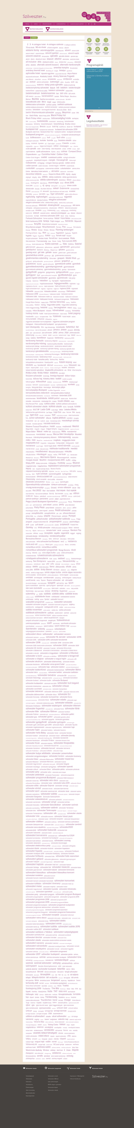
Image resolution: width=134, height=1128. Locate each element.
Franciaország (42, 241)
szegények (52, 620)
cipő (78, 149)
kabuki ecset (62, 335)
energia (44, 210)
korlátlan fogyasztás (54, 390)
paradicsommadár (63, 502)
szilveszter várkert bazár (31, 819)
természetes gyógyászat (58, 983)
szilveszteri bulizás (47, 841)
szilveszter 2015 (74, 637)
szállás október (46, 610)
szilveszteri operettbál (44, 892)
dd (49, 171)
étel (68, 213)
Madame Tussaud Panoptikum (37, 426)
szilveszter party (32, 772)
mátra (28, 440)
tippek (28, 991)
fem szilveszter (29, 224)
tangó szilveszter (71, 972)
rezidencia (72, 541)
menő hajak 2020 (50, 446)
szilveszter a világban (35, 659)
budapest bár (32, 129)
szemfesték (56, 623)
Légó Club (57, 412)
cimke (69, 149)
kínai (69, 370)
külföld (41, 404)
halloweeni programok (61, 299)
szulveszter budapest (47, 969)
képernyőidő (35, 367)
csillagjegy (40, 163)
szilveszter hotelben (32, 735)
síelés (35, 567)
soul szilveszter (42, 583)
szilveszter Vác (33, 816)
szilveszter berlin (72, 675)
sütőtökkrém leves (42, 597)
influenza (40, 319)
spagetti (51, 583)
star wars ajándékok (75, 585)
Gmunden (52, 258)
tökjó (36, 994)
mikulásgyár (42, 454)
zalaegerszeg (48, 1053)
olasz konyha (72, 477)
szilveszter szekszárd (55, 799)
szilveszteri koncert (49, 875)
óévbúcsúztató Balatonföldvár (60, 477)
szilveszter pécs (45, 772)
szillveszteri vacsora (62, 634)
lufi (38, 421)
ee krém (42, 194)
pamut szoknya (32, 499)
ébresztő (46, 191)
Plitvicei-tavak (56, 516)
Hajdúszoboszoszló (46, 284)
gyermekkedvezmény (52, 269)
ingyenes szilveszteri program (64, 322)
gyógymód (41, 272)
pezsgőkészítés (37, 513)
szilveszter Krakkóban (32, 751)
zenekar (47, 1056)
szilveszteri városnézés (36, 946)
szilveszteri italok (76, 867)
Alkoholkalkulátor (76, 24)
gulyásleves (31, 264)
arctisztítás (76, 79)
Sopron (43, 580)
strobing (54, 591)
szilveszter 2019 (67, 643)
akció (28, 59)
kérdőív (41, 367)
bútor (74, 140)
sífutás (68, 567)
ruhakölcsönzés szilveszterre (50, 555)
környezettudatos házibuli (60, 393)
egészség (30, 197)
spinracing (60, 583)
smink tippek (64, 575)
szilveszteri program (46, 894)
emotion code (30, 210)
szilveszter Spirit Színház (61, 788)
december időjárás (34, 174)
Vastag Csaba (53, 1024)
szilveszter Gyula (58, 725)
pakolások (43, 496)
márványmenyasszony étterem (45, 437)
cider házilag (46, 149)
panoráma (44, 499)
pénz (74, 507)
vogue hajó (39, 1042)
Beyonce (66, 112)
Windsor (46, 1050)
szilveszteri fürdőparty (52, 853)
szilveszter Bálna (73, 670)
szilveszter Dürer (43, 700)
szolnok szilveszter (42, 963)
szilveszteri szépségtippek (66, 932)
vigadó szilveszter (61, 1036)
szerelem (49, 631)
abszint (66, 47)
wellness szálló (44, 1047)
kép (79, 365)
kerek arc (47, 367)
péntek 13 (69, 507)
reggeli (72, 533)
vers (70, 1030)
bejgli (49, 102)
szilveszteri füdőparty (59, 851)
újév (33, 1005)
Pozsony (73, 519)
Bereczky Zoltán (62, 109)
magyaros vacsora (63, 429)
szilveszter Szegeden (34, 797)
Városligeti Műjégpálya (31, 1024)
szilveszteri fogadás (34, 851)
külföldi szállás (49, 404)
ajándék (54, 56)
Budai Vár (70, 126)
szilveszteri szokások (64, 935)
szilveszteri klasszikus (36, 873)
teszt (55, 986)
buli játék (53, 138)
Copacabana (31, 154)
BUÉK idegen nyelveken (89, 53)
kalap (28, 338)
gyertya (64, 269)
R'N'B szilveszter (44, 528)
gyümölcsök (62, 278)
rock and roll (31, 544)
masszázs (75, 437)
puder (32, 525)
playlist (47, 516)
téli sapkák (67, 977)
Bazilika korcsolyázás (47, 99)
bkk (77, 112)
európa (36, 216)
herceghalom (60, 307)
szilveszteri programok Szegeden (37, 912)
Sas (77, 561)
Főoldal (27, 37)
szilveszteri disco (46, 843)
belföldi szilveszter (51, 107)
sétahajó (57, 564)
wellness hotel (31, 1047)
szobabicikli (49, 960)
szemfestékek (30, 626)
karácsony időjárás (51, 341)
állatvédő (78, 62)
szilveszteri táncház (34, 937)
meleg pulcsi (70, 443)
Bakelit (52, 88)
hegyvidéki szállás (53, 305)
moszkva (73, 457)
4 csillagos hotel (39, 44)
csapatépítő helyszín (40, 160)
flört (44, 233)
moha (55, 454)
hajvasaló (74, 288)
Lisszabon (48, 415)
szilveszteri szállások (50, 929)
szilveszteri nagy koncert (34, 889)
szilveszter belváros (47, 675)
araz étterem (29, 79)
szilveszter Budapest (60, 680)
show (78, 564)
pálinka (64, 496)
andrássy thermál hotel (35, 71)
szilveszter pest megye (59, 772)
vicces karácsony (69, 1033)
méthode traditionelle (59, 449)
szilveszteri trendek (49, 937)
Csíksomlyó (72, 160)
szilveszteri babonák (46, 830)
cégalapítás (29, 146)
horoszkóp (76, 311)
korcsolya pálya (58, 387)
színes (76, 954)
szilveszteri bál (62, 830)
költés (65, 382)
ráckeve (76, 528)
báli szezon (29, 96)
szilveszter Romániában (33, 783)
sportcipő (60, 585)
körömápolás (47, 395)
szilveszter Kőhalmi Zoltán (66, 746)
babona (40, 85)
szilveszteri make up (67, 883)
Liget (27, 415)
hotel (41, 313)
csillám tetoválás (43, 166)
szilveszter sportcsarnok (49, 791)
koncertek (53, 385)
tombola (54, 994)
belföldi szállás (51, 105)
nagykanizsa (42, 466)
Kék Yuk (66, 365)
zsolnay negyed (57, 1058)
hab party (72, 278)
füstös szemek (51, 244)
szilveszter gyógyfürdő (36, 722)
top (27, 997)
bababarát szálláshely (31, 85)
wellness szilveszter (66, 1047)
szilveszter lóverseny (73, 756)
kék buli (50, 365)
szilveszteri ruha (66, 918)
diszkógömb (35, 183)
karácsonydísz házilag (36, 344)
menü (37, 449)
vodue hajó (30, 1042)
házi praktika (29, 305)
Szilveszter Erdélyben (33, 706)
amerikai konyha (61, 68)
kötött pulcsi (54, 398)
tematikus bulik (45, 980)
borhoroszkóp (32, 121)
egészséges (42, 197)
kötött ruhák (64, 398)
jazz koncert (37, 332)
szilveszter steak (63, 791)
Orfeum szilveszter (59, 485)
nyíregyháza (66, 474)
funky (59, 241)
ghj (53, 255)
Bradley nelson (70, 124)
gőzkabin (57, 261)
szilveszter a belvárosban (51, 650)
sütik (41, 594)
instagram (29, 324)
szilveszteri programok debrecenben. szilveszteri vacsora (45, 907)
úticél (69, 1016)
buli (48, 138)
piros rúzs (29, 516)
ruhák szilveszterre (67, 553)
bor (27, 121)
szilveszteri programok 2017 (59, 899)
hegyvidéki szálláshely (69, 305)
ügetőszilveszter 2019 (74, 1002)
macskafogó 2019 (55, 421)
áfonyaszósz (45, 56)
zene (74, 1053)
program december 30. (40, 522)
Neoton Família (56, 469)
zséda (43, 1058)
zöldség (70, 1056)
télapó (28, 977)
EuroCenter (29, 216)
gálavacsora (40, 247)
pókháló (64, 516)
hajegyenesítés (61, 283)
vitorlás (56, 1039)
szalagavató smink (51, 607)
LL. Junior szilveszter (35, 418)
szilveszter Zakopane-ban (34, 824)
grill (72, 261)
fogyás (35, 236)
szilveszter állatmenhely (53, 662)
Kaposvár (50, 338)
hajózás (43, 288)
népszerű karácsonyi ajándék (37, 471)
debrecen (63, 171)
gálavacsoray (48, 247)
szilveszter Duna (66, 697)
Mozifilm (42, 460)
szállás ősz (55, 610)
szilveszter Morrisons (46, 762)
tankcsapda (29, 975)
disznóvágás (53, 183)
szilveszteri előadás (56, 846)
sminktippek (38, 578)
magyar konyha (51, 429)
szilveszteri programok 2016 (37, 899)
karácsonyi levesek (32, 357)
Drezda (37, 188)
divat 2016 (29, 185)
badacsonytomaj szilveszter (37, 88)
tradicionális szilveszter (32, 1000)
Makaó (39, 431)
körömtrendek (31, 398)
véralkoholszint (38, 1030)
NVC (33, 474)
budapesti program (35, 134)
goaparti (61, 258)
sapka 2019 (51, 561)
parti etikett (47, 505)
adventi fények (40, 53)
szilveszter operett (65, 767)
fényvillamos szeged (33, 227)
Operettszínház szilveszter (38, 485)
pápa (57, 499)
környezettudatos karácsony (34, 395)
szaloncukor (59, 613)
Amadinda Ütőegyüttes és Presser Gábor (42, 68)
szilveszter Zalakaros (60, 824)
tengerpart (55, 980)
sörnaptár (68, 580)
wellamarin (68, 1044)
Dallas (28, 171)
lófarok (48, 418)
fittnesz (52, 230)
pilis (60, 513)
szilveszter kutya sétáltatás (38, 753)
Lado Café (45, 409)
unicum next (62, 1008)
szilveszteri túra (62, 937)
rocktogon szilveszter (59, 544)
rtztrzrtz (34, 553)
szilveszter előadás (64, 703)
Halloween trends (46, 299)
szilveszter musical (60, 762)
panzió (51, 499)
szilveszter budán (45, 680)
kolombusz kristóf (57, 382)
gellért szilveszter (72, 252)
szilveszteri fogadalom (62, 848)
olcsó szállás (51, 479)
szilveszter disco (51, 694)
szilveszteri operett (30, 892)
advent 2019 (75, 50)
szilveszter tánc (31, 810)
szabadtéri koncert (57, 599)
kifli (65, 370)
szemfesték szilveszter (68, 623)
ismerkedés (60, 327)
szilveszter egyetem (30, 703)
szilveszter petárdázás (35, 775)
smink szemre (41, 575)
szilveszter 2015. (31, 640)
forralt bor (53, 238)
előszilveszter (53, 208)
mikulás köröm (30, 454)
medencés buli (48, 440)
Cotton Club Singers (33, 157)
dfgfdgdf (28, 177)
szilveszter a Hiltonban (69, 653)
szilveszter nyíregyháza (48, 767)
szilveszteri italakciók (61, 867)
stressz (47, 591)
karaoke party (44, 359)
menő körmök (64, 446)
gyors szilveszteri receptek (49, 275)
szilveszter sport (32, 791)
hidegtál (79, 308)
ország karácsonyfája (35, 488)
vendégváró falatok (74, 1027)
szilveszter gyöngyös (57, 722)
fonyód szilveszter (32, 238)
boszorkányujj (59, 124)
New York (57, 471)
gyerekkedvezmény (35, 267)
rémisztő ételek (31, 536)
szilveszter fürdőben (64, 712)
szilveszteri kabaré (50, 870)
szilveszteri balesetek (33, 833)
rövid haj (28, 553)
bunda (50, 140)
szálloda (51, 613)
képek (28, 367)
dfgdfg (68, 174)
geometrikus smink (34, 255)
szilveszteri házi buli (51, 864)
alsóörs (33, 65)
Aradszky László (46, 76)
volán (48, 1042)
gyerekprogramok (54, 267)
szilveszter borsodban (70, 678)
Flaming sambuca (31, 233)
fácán (62, 216)
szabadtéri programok (35, 602)
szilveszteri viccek (53, 949)
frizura (54, 241)
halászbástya (61, 291)
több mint (63, 991)
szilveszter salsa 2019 (61, 783)
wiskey (52, 1050)
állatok (56, 62)
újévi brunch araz (42, 1005)
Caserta (65, 143)
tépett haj (64, 980)
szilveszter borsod (57, 678)
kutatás (77, 407)
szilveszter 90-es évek (64, 648)
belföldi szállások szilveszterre (35, 107)
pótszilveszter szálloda (59, 519)
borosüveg (60, 121)
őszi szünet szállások (41, 493)
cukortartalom (65, 168)
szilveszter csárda (47, 689)
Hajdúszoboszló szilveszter (32, 284)
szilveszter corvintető (34, 689)
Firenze (28, 230)
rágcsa (34, 530)
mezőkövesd (42, 451)
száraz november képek (43, 615)
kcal (35, 365)
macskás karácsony (52, 423)
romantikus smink (33, 547)
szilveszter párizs (58, 769)
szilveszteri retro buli (67, 915)
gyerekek (76, 264)
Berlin (69, 109)
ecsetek (72, 191)
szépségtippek (60, 629)
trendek (60, 1000)
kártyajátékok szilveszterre (34, 362)
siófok (36, 569)
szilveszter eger (72, 700)
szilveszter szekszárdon (68, 799)
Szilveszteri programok (54, 1068)
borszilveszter (69, 121)
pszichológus (74, 522)
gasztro (62, 250)
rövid (73, 550)
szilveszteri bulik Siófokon (33, 841)
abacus (61, 47)
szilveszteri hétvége (32, 867)
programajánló (55, 522)
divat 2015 (69, 183)
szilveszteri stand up (32, 927)
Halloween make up (45, 296)
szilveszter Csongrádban (60, 689)
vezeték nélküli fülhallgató (45, 1033)
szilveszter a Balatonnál (34, 650)
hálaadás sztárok (50, 291)
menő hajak (39, 446)
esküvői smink (45, 213)
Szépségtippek (30, 1076)
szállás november (34, 610)
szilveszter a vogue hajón (55, 659)
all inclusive (31, 62)
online (52, 482)
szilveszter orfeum (32, 769)
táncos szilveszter (50, 972)
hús (50, 316)
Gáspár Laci (53, 250)
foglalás (29, 236)
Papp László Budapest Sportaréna (42, 502)
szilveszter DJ (64, 694)
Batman (28, 99)
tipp (80, 988)
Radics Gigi (28, 530)
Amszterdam (74, 68)
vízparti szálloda (71, 1039)
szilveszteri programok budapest (36, 905)
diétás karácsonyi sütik (32, 180)
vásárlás (45, 1024)
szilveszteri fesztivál (46, 848)
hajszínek (49, 288)
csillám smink (70, 163)
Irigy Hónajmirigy (50, 327)
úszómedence (58, 1013)
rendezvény (43, 536)
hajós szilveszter (49, 286)
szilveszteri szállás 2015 (69, 926)
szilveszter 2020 (60, 645)
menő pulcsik (75, 446)
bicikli (73, 112)
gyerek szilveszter (48, 264)
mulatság (61, 463)
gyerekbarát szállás (63, 264)
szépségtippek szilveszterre (35, 631)
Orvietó (54, 488)
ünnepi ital (49, 1011)
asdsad (33, 82)
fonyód (69, 236)
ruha (39, 553)
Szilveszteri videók (106, 53)
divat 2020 (36, 185)
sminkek (29, 578)
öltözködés (59, 479)
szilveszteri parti (57, 892)
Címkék (34, 37)
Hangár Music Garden (33, 302)
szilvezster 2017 (33, 954)
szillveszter (48, 634)
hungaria (37, 316)
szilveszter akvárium (34, 662)
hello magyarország (32, 308)
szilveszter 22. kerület (34, 648)
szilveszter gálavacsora (54, 714)
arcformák (44, 79)
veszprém (29, 1033)
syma (41, 599)
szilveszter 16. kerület (55, 637)
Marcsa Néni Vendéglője (63, 434)
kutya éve (29, 410)
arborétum (38, 79)
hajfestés (73, 284)
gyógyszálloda (62, 272)
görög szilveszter (38, 261)
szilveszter (42, 637)
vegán (72, 1024)
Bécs (44, 102)
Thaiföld (66, 986)
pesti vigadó (43, 510)
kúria (64, 407)
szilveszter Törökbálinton (34, 813)
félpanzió (77, 221)
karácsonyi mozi (46, 357)
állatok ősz (62, 62)
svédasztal (55, 597)
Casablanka (58, 143)
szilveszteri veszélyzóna (36, 949)
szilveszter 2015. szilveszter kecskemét (52, 640)
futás (61, 244)
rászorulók (29, 533)
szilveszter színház (64, 802)
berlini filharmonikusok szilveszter (40, 112)
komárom (28, 385)
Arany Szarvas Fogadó (63, 76)
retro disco (63, 539)
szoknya (72, 960)
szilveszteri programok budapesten (61, 905)
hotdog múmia (32, 313)
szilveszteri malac (34, 886)
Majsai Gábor (31, 431)
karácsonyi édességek (55, 351)
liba (73, 412)
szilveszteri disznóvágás (59, 843)
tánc (73, 969)
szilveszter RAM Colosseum (65, 778)
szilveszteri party (32, 894)
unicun (29, 1011)
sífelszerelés (60, 567)
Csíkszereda (31, 163)
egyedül (68, 197)
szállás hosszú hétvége (69, 607)
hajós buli (41, 286)
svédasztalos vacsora (68, 597)
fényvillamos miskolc (63, 224)
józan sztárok (38, 335)
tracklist (73, 997)
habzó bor (35, 281)
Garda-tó (40, 250)
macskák (28, 423)
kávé (74, 362)
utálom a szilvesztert (35, 1016)
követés (28, 401)
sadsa (55, 558)
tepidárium (71, 980)
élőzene (61, 208)
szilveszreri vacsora (32, 637)
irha (42, 327)
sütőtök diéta (58, 594)
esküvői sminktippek (58, 213)
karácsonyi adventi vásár (63, 346)
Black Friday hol (58, 115)
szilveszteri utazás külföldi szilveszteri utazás (56, 940)
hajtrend (56, 288)
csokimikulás (70, 166)
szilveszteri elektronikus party (38, 846)
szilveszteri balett (46, 833)
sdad (43, 564)
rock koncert (41, 544)
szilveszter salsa (46, 783)
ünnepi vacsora (30, 1013)
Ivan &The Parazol (30, 330)
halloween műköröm (71, 296)
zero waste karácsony (58, 1056)
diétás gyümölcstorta (69, 177)
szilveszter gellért (67, 714)
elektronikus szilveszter (66, 202)
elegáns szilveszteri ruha (35, 202)
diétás (45, 177)
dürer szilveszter (35, 191)
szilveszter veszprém (56, 819)
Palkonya (70, 496)
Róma (67, 544)
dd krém (55, 171)
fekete (62, 221)
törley (42, 997)
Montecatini (73, 454)
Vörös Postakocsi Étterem (71, 1042)
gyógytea (72, 272)
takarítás (61, 969)
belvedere (36, 109)
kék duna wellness (58, 365)
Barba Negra (64, 96)
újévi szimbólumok (32, 1008)
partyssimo (58, 507)
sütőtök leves (71, 594)
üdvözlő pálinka (62, 1002)
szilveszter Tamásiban (66, 808)
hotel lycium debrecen (51, 313)
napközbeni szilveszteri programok (64, 466)
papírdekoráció (65, 499)
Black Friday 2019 (44, 115)
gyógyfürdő (31, 272)
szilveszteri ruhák (76, 918)
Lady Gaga (54, 410)
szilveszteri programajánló (34, 897)
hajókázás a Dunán (31, 286)
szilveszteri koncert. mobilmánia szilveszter (40, 878)
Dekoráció (28, 1081)
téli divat (61, 977)
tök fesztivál (71, 991)
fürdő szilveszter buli (38, 244)
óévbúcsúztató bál (44, 477)
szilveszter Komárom (33, 748)
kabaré (45, 335)
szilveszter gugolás (48, 719)
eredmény (73, 210)
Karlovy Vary (54, 359)
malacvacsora (56, 431)
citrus (58, 151)
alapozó (50, 59)
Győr (38, 275)
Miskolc (50, 454)
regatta (57, 533)
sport (71, 583)
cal (45, 143)
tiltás (72, 988)
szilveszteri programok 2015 (69, 897)
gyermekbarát (69, 267)
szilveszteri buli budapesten (65, 838)
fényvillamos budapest (49, 224)
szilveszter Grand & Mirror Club (33, 719)
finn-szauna (77, 227)
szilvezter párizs (67, 954)
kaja (68, 335)
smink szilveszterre (53, 575)
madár (52, 426)
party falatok (29, 507)
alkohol (58, 59)
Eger (48, 194)
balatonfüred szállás (41, 90)
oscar (74, 488)
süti (37, 594)
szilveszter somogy (61, 786)
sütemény (30, 594)
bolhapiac (75, 118)
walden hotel (49, 1044)
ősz (78, 488)
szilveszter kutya (58, 751)
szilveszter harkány (46, 730)
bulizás (43, 140)
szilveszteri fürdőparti (72, 851)
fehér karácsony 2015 (76, 218)
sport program (51, 585)
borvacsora (29, 124)
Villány (28, 1039)
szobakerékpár (62, 960)
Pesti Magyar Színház (32, 510)
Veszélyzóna (29, 1084)
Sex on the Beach (65, 564)
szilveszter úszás (62, 813)
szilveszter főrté (72, 709)
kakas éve (78, 335)
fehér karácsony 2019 (34, 221)
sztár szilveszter (67, 966)
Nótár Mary (28, 474)
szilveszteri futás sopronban (67, 856)
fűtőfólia (71, 244)
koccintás (29, 379)
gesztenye (48, 255)
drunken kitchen (46, 188)
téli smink (74, 977)
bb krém (68, 99)
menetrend (30, 446)
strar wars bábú (39, 591)
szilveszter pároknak (72, 769)
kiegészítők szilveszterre (54, 370)
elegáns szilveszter (57, 200)
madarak (58, 426)
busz (55, 140)
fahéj (66, 216)
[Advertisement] (67, 7)
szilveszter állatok (68, 662)
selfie (52, 564)
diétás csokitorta (55, 177)
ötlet (71, 493)
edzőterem (35, 194)
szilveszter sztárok (49, 808)
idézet (73, 316)
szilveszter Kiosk (33, 743)
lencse (69, 412)
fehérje (46, 221)
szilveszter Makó (32, 759)
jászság (76, 330)
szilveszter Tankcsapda (46, 810)
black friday (34, 115)
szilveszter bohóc (47, 678)
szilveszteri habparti (32, 862)
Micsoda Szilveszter (56, 452)
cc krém (72, 143)
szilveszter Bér (62, 675)
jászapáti (70, 330)
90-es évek (41, 47)
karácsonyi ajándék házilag (49, 349)
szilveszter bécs (32, 672)
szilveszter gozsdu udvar (62, 717)
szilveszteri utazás (33, 940)
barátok (57, 96)
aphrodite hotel (33, 73)
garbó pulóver (75, 247)
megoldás (43, 443)
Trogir (27, 1002)
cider (39, 149)
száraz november (30, 615)
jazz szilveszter (47, 332)
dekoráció (45, 174)
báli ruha (63, 93)
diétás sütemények (49, 180)
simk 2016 (29, 570)
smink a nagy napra (37, 572)
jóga (66, 332)
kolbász (49, 382)
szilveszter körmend (63, 748)
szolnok (29, 963)
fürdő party (28, 244)
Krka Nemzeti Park (32, 404)
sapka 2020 (58, 561)
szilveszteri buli (52, 835)
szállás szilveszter (65, 610)
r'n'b (35, 528)
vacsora (29, 1019)
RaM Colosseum (41, 530)
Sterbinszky (29, 591)
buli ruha (61, 137)
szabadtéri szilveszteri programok (58, 604)
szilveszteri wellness (32, 951)
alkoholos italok (74, 59)
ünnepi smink (72, 1011)
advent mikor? (30, 53)
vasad (40, 1024)
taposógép (36, 975)
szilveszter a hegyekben (49, 653)
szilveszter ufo (50, 813)
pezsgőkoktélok (49, 513)
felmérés (69, 221)
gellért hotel (62, 252)
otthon (76, 493)
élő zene (76, 205)
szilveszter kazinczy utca (45, 738)
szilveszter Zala (49, 824)
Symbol (47, 599)
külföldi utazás (55, 406)
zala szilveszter (39, 1053)
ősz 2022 (37, 490)
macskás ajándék (37, 423)
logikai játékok (59, 418)
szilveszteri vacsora (35, 943)
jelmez (61, 332)
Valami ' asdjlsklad (51, 1019)
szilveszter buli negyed (68, 683)
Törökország (51, 997)
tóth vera (68, 997)
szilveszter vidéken (34, 822)
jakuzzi (50, 330)
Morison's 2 (29, 457)
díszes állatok (76, 180)
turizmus (33, 1002)
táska (53, 975)
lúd (35, 421)
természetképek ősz (72, 983)
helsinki (43, 307)
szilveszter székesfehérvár (37, 799)
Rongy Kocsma (64, 550)
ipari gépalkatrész (61, 324)
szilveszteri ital (45, 867)
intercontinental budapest (44, 324)
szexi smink (62, 631)
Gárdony (46, 250)
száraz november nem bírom (34, 618)
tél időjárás (74, 975)
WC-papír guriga (58, 1044)
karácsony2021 (70, 341)
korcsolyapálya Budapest (36, 390)
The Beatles (46, 988)
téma (37, 980)
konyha (28, 387)
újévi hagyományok (55, 1005)
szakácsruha (30, 607)
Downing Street (62, 185)
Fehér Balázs (65, 218)
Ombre (48, 482)
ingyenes (55, 319)
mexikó (74, 449)
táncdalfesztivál (31, 972)
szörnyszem (31, 966)
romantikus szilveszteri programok (41, 550)
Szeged (61, 618)
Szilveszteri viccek (89, 44)
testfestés (50, 986)
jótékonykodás (74, 332)
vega (68, 1024)
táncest (40, 972)
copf (39, 154)
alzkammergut (29, 68)
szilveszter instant (54, 735)
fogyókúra (41, 236)
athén (62, 82)
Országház (47, 488)
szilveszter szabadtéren (33, 794)
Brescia (42, 126)
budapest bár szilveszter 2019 (66, 129)
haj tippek (55, 281)
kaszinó (56, 362)
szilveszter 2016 (33, 642)
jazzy (55, 332)
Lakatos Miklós (70, 410)
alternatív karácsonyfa (70, 65)
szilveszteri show (43, 921)
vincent (34, 1039)
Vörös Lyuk (60, 1042)
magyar (43, 429)
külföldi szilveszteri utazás (37, 407)
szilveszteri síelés (57, 921)
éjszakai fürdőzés (42, 200)
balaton (64, 88)
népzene (51, 471)
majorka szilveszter (74, 429)
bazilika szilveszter (60, 99)
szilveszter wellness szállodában (68, 822)
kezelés (64, 367)
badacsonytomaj (69, 85)
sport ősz (42, 585)
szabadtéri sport (49, 602)
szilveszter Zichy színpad (52, 827)
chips (71, 146)
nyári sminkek (41, 474)
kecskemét (42, 365)
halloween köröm (67, 294)
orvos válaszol (64, 487)
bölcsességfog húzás (61, 118)
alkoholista (66, 59)
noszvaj (79, 471)
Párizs (70, 502)
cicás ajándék (31, 149)
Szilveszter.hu (89, 111)
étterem (79, 213)
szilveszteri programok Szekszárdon (62, 912)
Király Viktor (43, 373)
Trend (27, 24)
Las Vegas (49, 412)
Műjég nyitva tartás (41, 463)
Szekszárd (43, 623)
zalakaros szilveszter (67, 1053)
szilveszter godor (45, 717)
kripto (72, 401)
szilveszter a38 (71, 659)
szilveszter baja (44, 667)
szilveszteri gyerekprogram (68, 859)
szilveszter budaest (32, 680)
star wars (67, 585)
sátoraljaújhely (29, 564)
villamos (74, 1036)
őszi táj (51, 493)
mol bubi (62, 454)
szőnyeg (57, 963)
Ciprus (53, 151)
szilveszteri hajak (59, 862)
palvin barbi (76, 496)
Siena (52, 567)
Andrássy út (49, 71)
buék (27, 138)
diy (40, 185)
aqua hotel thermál (60, 73)
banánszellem (47, 96)
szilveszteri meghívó (49, 886)
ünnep (35, 1011)
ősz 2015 (28, 490)
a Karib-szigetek (52, 47)
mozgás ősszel (32, 460)
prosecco (65, 522)
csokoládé (30, 168)
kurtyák (70, 407)
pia (57, 513)
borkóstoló (52, 121)
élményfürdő (53, 205)
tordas (37, 997)
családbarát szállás (55, 157)
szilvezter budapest (51, 954)
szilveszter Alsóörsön (33, 664)
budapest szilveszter (74, 132)
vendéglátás (57, 1027)
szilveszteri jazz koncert (34, 870)
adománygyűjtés (47, 50)
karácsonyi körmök (69, 354)
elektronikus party (51, 202)
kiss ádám (62, 373)
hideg (74, 308)
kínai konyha (76, 370)
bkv (27, 115)
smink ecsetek (31, 575)
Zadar (68, 1050)
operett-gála (64, 482)
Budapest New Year (47, 132)
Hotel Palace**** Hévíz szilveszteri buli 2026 (95, 70)
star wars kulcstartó (34, 588)
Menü (36, 24)
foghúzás (68, 233)
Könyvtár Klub (37, 387)
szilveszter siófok (32, 786)
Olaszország (30, 479)
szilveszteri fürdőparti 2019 (35, 853)
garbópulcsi (31, 250)
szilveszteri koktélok (34, 875)
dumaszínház (75, 188)
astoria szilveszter (43, 82)
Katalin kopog (65, 362)
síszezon (63, 570)
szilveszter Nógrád (62, 764)
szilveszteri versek (73, 946)
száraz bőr (73, 613)
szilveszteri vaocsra (51, 943)
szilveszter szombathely (33, 808)
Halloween (71, 291)
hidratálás (29, 311)
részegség (44, 539)
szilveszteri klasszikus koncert (60, 873)
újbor (28, 1005)
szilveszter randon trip (32, 780)
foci (48, 233)
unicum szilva (73, 1008)
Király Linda (31, 373)
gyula (75, 275)
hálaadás (29, 291)
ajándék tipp (74, 56)
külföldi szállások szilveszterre (66, 404)
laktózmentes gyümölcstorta (35, 412)
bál (57, 88)
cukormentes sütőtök (52, 168)
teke (65, 975)
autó (72, 82)
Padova (36, 496)
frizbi (49, 241)
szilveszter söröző (33, 788)
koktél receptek (67, 379)
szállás (61, 607)
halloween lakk (31, 296)
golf (78, 258)
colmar (64, 151)
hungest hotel (44, 316)
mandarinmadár (30, 434)
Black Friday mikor (33, 118)
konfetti (71, 384)
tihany (68, 988)
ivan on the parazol (40, 330)
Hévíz (69, 308)
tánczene (60, 972)
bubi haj (55, 126)
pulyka (57, 525)
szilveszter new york (49, 764)
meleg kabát (60, 443)
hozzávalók (29, 316)
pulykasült (64, 524)
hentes (51, 308)
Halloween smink (32, 299)
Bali (57, 93)
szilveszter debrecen (34, 691)
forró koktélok (64, 238)
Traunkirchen (46, 1000)
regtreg (78, 533)
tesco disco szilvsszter (33, 986)
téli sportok (29, 980)
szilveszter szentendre (33, 802)
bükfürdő (44, 138)
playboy (40, 516)
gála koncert (30, 247)
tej (62, 975)
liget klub (34, 415)
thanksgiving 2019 (33, 988)
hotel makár (63, 313)
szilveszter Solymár (47, 786)
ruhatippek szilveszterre (37, 558)
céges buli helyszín (46, 146)
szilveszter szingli (49, 802)
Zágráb (75, 1050)
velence (40, 1027)
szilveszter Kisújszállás (64, 743)
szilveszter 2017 (45, 643)
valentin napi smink (75, 1019)
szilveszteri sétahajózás (31, 921)
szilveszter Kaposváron (31, 738)
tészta (59, 986)
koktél (58, 379)
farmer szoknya (48, 218)
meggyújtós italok (68, 440)
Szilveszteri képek (98, 53)
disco (69, 180)
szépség (41, 629)
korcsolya (47, 387)
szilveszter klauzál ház (51, 746)
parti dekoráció (37, 505)
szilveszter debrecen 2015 (53, 691)
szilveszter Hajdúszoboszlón (53, 727)
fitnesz (40, 230)
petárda (51, 510)
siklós (74, 567)
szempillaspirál (39, 626)
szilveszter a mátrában (50, 656)
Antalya (62, 71)
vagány (36, 1019)
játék (27, 332)
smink (28, 572)
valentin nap (63, 1019)
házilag (43, 305)
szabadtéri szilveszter (63, 602)
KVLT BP (36, 410)
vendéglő (65, 1027)
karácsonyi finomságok (52, 354)
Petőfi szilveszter (63, 510)
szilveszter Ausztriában (71, 664)
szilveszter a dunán (32, 653)
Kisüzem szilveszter (34, 376)
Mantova (49, 434)
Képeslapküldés (30, 1096)
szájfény (72, 604)
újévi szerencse (69, 1005)
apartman (69, 71)
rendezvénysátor (57, 536)
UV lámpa (74, 1016)
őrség (76, 485)
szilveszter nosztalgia (33, 767)
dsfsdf (56, 188)
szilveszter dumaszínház (50, 697)
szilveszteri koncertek (64, 881)
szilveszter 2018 (55, 643)
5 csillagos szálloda (70, 44)
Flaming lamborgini (64, 230)
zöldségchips (30, 1058)
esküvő (36, 213)
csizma (62, 166)
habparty (28, 281)
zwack (65, 1058)
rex (66, 541)
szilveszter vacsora (47, 816)
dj (43, 185)
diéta (39, 177)
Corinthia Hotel (48, 154)
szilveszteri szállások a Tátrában (39, 932)
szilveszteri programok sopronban (56, 910)
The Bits (55, 988)
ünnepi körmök (60, 1011)
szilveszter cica (46, 686)
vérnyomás (58, 1030)
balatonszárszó (33, 93)
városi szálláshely (49, 1022)
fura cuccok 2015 (69, 241)
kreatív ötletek (64, 401)
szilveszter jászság (68, 735)
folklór (47, 236)
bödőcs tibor (46, 118)
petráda (74, 510)
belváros (29, 109)
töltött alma (48, 994)
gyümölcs (52, 278)
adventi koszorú (63, 53)
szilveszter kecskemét (60, 738)
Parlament (77, 502)
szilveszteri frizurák (48, 851)
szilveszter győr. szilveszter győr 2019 (39, 725)
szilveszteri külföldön (33, 883)
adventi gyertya (51, 53)
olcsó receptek (41, 479)
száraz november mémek (59, 615)
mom (68, 454)
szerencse (55, 631)
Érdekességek (47, 24)
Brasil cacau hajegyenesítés (32, 126)
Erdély (58, 210)
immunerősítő (31, 319)
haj (50, 281)
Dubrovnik (64, 188)
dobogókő (54, 185)
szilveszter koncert (48, 748)
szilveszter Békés (43, 672)
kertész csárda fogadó (55, 367)
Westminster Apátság (34, 1050)
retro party (71, 539)
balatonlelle (69, 90)
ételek (73, 213)
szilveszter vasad (43, 819)
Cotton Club (62, 154)
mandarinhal (71, 431)
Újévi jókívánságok (53, 1081)
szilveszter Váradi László (63, 816)
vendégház (49, 1027)
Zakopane (29, 1053)
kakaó (73, 335)
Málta (63, 431)
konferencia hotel (62, 385)
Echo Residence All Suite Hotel (59, 191)
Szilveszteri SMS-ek (98, 44)
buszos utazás (64, 140)
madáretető (66, 426)
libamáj (78, 412)
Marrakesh (29, 437)
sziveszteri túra (74, 957)
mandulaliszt (40, 434)
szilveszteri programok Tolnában (33, 915)
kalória (33, 338)
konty (77, 385)
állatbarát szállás (48, 62)
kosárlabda (42, 398)
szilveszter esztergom (52, 706)
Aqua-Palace (72, 73)
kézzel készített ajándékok (35, 370)
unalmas (54, 1008)
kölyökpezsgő (73, 382)
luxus (47, 421)
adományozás (59, 50)
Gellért (55, 252)
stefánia (68, 588)
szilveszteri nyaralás (50, 889)
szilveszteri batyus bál (58, 833)
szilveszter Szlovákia (32, 805)
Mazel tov (39, 440)
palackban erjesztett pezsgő (53, 496)
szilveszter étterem (72, 706)
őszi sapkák (71, 490)
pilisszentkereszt (69, 513)
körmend (63, 390)
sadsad (61, 558)
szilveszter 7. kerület (49, 648)
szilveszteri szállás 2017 (34, 929)
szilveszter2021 (31, 830)
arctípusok (67, 79)
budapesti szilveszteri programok (52, 135)
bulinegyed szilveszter (32, 140)
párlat (27, 505)
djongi (47, 185)
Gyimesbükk (71, 269)
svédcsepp (29, 599)
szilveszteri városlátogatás (65, 943)
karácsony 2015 (69, 338)
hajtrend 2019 (65, 288)
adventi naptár (73, 53)
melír (77, 443)
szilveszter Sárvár (76, 783)
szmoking (29, 960)
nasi (33, 469)
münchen (69, 463)
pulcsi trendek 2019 (49, 525)
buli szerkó (68, 138)
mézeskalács (30, 452)
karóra (61, 359)
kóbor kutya (70, 376)
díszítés (28, 183)
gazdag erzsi (31, 252)
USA (50, 1013)
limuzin (41, 415)
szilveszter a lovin (34, 656)
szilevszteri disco (33, 634)
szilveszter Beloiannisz (31, 675)
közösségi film (46, 401)
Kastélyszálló (49, 362)
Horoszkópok (61, 24)
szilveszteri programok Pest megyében (35, 910)
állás (39, 62)
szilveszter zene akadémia (35, 827)
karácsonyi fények (30, 354)
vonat (54, 1042)
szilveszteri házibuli (65, 864)
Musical (76, 463)
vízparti (63, 1039)
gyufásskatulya (65, 275)
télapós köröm (38, 977)
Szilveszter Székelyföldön (51, 797)
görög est (29, 261)
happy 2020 (44, 302)
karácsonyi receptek (57, 357)
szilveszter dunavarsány (31, 700)
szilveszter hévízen (65, 733)
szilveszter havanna (60, 730)
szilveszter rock (63, 780)
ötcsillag (66, 493)
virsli (39, 1039)
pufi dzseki (39, 525)
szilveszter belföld (55, 672)
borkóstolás (42, 121)
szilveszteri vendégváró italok (57, 946)
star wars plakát (46, 588)
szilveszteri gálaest (34, 859)
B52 (77, 82)
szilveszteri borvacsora (36, 835)
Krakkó (54, 401)
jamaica (56, 330)
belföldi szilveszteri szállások (67, 107)
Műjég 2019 (30, 463)
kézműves (71, 367)
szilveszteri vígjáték (67, 949)
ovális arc (29, 496)
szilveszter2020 (66, 827)
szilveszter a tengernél (68, 656)
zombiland (38, 1058)
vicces (60, 1033)
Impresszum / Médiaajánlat (77, 1076)
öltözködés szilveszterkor (35, 482)
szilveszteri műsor (62, 886)
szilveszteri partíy (67, 892)
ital (77, 327)
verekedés (49, 1030)
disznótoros (43, 183)
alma (27, 65)
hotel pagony (74, 313)
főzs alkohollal (30, 241)
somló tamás (30, 580)
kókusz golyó (30, 382)
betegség (58, 112)
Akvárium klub (41, 59)
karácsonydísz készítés (55, 344)
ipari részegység (33, 327)
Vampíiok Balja (29, 1022)
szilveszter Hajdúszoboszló (35, 727)
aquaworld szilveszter (32, 76)
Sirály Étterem (46, 570)
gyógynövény (50, 272)
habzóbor (44, 281)
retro (50, 539)
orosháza (70, 485)
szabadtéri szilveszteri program (36, 604)
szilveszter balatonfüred (36, 670)
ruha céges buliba (48, 553)
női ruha (73, 471)
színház (42, 957)
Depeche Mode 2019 (57, 174)
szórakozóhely (67, 963)
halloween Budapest (44, 294)
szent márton (49, 626)
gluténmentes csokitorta (63, 255)
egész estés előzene (71, 194)
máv (34, 440)
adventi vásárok (33, 56)
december (70, 171)
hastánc (73, 302)
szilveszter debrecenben (35, 694)
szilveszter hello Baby (36, 733)
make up (47, 431)
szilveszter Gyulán (71, 725)
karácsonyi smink (67, 357)
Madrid (75, 426)
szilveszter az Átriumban (31, 667)
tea (59, 975)
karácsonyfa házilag (32, 346)
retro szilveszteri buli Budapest (48, 541)
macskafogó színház (70, 421)
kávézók (29, 365)
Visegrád (44, 1039)
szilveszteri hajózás (35, 864)
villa (69, 1036)
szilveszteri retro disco (36, 918)
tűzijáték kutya (47, 1002)
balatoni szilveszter (56, 90)
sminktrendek (48, 578)
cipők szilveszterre (43, 151)
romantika (73, 544)
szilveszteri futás (50, 856)
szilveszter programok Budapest (41, 778)
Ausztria (67, 82)
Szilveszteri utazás (31, 1068)
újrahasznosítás (45, 1008)
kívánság (46, 376)
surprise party (72, 591)
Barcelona (73, 96)
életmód (43, 205)
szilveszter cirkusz (60, 686)
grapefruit (66, 261)
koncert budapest (44, 385)
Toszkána (61, 997)
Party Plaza (39, 507)
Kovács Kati (73, 398)
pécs (64, 507)
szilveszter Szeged (74, 794)
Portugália (30, 519)
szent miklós (73, 626)
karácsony (59, 338)
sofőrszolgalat (66, 578)
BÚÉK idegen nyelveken (54, 1084)
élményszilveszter (66, 205)
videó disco (43, 1036)
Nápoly (28, 469)
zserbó (48, 1058)
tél (68, 975)
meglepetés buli (32, 443)
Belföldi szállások (36, 29)
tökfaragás (30, 994)
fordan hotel (43, 238)
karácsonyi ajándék (32, 349)
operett (57, 482)
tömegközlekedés (65, 994)
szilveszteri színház (51, 935)
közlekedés (36, 401)
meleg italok (51, 443)
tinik (76, 988)
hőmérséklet (58, 310)
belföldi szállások (65, 105)
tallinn (68, 969)
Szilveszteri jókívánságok (105, 44)
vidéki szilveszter (31, 1036)
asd (27, 82)
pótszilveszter (42, 519)
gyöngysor (31, 275)
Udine (55, 1002)
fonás (53, 236)
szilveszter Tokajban (72, 810)
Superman (63, 591)
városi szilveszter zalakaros (72, 1022)
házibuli (37, 305)
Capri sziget (51, 143)
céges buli (36, 146)
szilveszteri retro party (54, 918)
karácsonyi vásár (31, 359)
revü (62, 541)
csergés (52, 160)
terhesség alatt (32, 983)
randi (59, 530)
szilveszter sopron (73, 786)
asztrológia (54, 82)
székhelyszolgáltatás (33, 623)
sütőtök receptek (30, 597)
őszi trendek (59, 493)
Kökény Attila (48, 379)
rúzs (50, 558)
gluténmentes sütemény (37, 258)
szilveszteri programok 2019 (37, 902)
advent (68, 50)
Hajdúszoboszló (65, 281)
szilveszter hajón (33, 730)
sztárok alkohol (31, 969)
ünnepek (41, 1011)
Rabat (70, 528)
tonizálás (76, 994)
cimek (64, 149)
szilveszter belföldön (70, 672)
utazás (48, 1016)
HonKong (68, 311)
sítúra (68, 570)
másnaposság (64, 437)
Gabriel (78, 244)
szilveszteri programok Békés (59, 902)
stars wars (55, 588)
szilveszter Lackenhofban (62, 753)
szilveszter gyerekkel (62, 719)
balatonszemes (48, 93)
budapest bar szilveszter (47, 129)
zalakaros (56, 1053)
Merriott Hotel (44, 449)
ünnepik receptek (41, 1013)
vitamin (50, 1039)
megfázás (57, 440)
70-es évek (30, 47)
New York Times (64, 471)
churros (76, 146)
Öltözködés (29, 1079)
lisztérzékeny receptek (62, 415)
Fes (64, 227)
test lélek (44, 986)
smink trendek (74, 575)
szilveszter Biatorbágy (33, 678)
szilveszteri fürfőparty (35, 856)
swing (37, 599)
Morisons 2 (36, 457)
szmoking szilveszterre (39, 960)
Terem (78, 980)
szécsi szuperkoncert (51, 618)
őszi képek (60, 490)
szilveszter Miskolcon (32, 762)
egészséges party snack (56, 197)
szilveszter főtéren (48, 711)
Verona (65, 1030)
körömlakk (54, 395)
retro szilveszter (30, 541)
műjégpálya (52, 463)
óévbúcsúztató (31, 477)
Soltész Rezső (77, 578)
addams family (32, 50)
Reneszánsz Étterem (33, 539)
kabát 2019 (55, 335)
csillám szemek (31, 166)
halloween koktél (55, 294)
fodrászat (53, 233)
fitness (34, 230)
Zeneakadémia (31, 1056)
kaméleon (41, 338)
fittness (46, 230)
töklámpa (41, 994)
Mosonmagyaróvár (63, 457)
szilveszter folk (49, 709)
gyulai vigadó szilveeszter (37, 278)
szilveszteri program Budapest (68, 894)
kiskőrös (54, 373)
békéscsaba (61, 102)
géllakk (49, 252)
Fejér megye (55, 221)
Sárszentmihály (69, 561)
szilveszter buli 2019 (50, 683)
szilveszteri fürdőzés (67, 853)
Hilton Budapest (39, 311)
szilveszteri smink (54, 924)
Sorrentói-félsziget (31, 583)
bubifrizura (62, 126)
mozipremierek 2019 (56, 460)
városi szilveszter (60, 1022)
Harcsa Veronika (57, 302)
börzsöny (37, 124)
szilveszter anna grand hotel (52, 664)
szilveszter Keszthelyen (33, 740)
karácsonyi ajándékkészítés (37, 351)
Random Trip (75, 530)
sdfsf (47, 564)
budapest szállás (60, 132)
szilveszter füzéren (32, 714)
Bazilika (35, 99)
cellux (56, 146)
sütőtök (47, 594)
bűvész (28, 143)
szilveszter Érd (77, 703)
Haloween (74, 299)
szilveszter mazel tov (64, 759)
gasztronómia (70, 250)
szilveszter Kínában (47, 740)
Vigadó (52, 1036)
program (29, 522)
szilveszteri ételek (32, 848)
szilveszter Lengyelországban (37, 756)
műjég (74, 460)
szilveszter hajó (68, 727)
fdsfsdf (57, 218)
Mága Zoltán (29, 429)
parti (31, 505)
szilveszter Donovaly (32, 697)
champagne (64, 146)
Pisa (35, 516)
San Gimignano (39, 561)
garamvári (65, 247)
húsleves (57, 316)
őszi (43, 490)
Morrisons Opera (48, 457)
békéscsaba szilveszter (35, 105)
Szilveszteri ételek (97, 1068)
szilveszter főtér (32, 712)
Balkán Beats (38, 96)
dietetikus (62, 180)
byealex (41, 143)
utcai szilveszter (59, 1016)
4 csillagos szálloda (55, 44)
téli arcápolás (51, 977)
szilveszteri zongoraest (58, 951)
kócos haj (37, 379)
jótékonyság (30, 335)
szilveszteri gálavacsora (52, 859)
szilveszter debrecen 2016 (71, 691)
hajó (78, 284)
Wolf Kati (60, 1050)
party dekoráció (69, 505)
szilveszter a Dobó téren (69, 650)
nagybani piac (31, 466)
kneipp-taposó (57, 376)
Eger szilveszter (57, 194)
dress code (71, 185)
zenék (40, 1056)
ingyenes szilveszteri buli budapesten (38, 322)
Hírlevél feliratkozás (75, 1079)
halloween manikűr (58, 296)
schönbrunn (37, 564)
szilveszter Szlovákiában (51, 805)
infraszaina (48, 319)
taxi (56, 975)
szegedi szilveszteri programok (36, 620)
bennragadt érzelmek (49, 109)
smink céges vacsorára (71, 572)
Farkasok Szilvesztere (34, 218)
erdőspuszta (64, 210)
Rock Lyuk (49, 544)
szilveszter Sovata (47, 788)
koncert (35, 385)
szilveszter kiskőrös (46, 743)
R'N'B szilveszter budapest (59, 528)
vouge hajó (41, 1044)
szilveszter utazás (74, 813)
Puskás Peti (74, 525)
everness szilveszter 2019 (49, 216)
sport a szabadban (32, 585)
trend (55, 1000)
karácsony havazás (35, 341)
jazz (31, 332)
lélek (63, 412)
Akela (33, 59)
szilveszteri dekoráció (33, 843)
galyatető (56, 247)
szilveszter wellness (51, 822)
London (70, 418)
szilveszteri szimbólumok (35, 935)
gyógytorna (77, 272)
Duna (28, 191)
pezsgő (28, 513)
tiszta (50, 991)
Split (66, 583)
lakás (61, 410)
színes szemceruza (32, 957)
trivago (67, 1000)
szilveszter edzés (58, 700)
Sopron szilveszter (54, 580)
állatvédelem (70, 62)
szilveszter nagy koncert (34, 764)
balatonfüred (30, 90)
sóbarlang (58, 578)
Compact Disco (75, 151)
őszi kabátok (51, 490)
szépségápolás (49, 629)
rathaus (35, 533)
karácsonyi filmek (39, 354)
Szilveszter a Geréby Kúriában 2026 (98, 76)
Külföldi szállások (56, 29)
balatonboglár (74, 88)
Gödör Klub (71, 258)
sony (38, 580)
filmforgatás (69, 227)
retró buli (56, 539)
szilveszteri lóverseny (51, 883)
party (61, 504)
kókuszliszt (41, 382)
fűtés (65, 244)
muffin (68, 460)
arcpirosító (59, 79)
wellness (76, 1044)
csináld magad (53, 166)
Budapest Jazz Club (32, 132)
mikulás (68, 451)
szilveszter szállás (49, 794)
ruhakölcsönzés (31, 555)
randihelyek (65, 530)
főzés (72, 238)
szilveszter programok (67, 775)
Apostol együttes (47, 73)
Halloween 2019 (32, 294)
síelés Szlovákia (43, 567)
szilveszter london (56, 756)
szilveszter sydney (75, 791)
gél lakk (41, 252)
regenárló (65, 533)
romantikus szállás (49, 547)
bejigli (54, 102)
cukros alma (76, 168)
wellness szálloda (56, 1047)
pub (27, 525)
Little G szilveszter (73, 415)
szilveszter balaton (58, 667)
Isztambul (70, 327)
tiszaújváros (42, 991)
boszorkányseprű (46, 124)
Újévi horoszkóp (30, 1090)
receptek (48, 533)
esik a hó (29, 213)
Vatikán (62, 1024)
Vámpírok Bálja (39, 1022)
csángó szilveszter (69, 157)
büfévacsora (35, 138)
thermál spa (63, 988)
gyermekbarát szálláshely (34, 269)
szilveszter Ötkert (45, 769)
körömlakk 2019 (65, 395)
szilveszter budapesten (34, 683)
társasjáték (45, 974)
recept (41, 533)
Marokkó (78, 434)
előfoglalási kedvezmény (40, 208)
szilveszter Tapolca (61, 810)
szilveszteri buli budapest (50, 838)
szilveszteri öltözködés (67, 889)
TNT (56, 991)
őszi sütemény (30, 493)
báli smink (72, 93)
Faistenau (72, 216)
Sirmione (56, 570)
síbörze (28, 567)
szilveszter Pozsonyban (52, 775)
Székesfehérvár (63, 620)
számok (66, 613)
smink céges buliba (53, 572)
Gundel (39, 264)
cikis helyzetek (56, 149)
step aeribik (74, 588)
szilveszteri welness (44, 951)
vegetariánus (31, 1027)
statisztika (62, 588)
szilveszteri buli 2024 (66, 835)
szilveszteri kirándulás (66, 870)
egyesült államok (31, 200)
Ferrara (58, 227)
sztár (59, 966)
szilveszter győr (70, 722)
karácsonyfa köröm (47, 346)
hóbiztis (48, 311)
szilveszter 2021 (73, 645)
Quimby (29, 527)
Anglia (56, 71)
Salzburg (68, 558)
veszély (75, 1030)
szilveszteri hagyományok (46, 862)
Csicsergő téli (62, 160)
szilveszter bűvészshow (33, 686)
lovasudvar (29, 421)
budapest (77, 126)
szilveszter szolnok (70, 805)
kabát (49, 335)
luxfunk (42, 421)
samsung (29, 561)
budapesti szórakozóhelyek (71, 135)
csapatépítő (29, 160)
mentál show (30, 449)
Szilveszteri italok (75, 1068)
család (44, 157)
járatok (64, 330)
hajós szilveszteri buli (33, 288)
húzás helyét (66, 316)
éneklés (38, 210)
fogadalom (60, 233)
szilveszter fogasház (35, 709)
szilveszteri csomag (62, 841)
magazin (37, 429)
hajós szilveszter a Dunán (63, 286)
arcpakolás (52, 79)
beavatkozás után (33, 102)
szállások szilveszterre (36, 613)
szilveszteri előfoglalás (68, 846)
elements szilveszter (32, 205)
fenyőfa (37, 224)
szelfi (49, 623)
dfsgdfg (34, 177)
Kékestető (73, 365)
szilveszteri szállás (48, 926)
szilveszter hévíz (52, 733)
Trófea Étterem (76, 1000)
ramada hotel (51, 530)
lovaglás (76, 418)
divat (61, 183)
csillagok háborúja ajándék (55, 163)
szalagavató (39, 607)
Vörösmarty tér (31, 1044)
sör (63, 580)
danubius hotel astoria (39, 171)
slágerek (74, 570)
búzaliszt (34, 143)
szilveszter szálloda (62, 794)
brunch (49, 126)
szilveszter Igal (43, 735)
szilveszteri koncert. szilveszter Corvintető (39, 881)
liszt (53, 415)
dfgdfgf (74, 174)
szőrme (76, 963)
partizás (55, 505)
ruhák (58, 553)
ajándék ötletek (64, 56)
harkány (68, 302)
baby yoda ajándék (54, 85)
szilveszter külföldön (46, 751)
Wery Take (75, 1047)
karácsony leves (62, 341)
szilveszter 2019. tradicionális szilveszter (39, 645)
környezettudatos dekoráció (37, 393)
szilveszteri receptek (50, 915)
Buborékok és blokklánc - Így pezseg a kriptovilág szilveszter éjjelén (97, 125)
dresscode (30, 188)
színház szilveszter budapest (56, 957)
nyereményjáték (55, 474)
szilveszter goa (31, 717)
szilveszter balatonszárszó (55, 670)
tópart (32, 997)
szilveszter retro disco (49, 780)
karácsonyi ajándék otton (67, 349)
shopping (73, 564)
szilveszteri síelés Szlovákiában (35, 924)
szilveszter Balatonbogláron (72, 667)
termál (41, 983)
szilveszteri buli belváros (33, 838)
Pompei (72, 516)
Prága (78, 519)
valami (41, 1019)
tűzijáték (39, 1002)
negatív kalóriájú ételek (42, 469)
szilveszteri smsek (67, 924)
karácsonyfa (68, 344)
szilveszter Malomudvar (46, 759)
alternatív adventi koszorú (48, 65)
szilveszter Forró (59, 709)
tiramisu (34, 991)
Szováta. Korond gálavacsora (47, 966)
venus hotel (29, 1030)
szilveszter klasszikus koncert (34, 746)
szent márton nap (62, 626)
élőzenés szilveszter (71, 208)
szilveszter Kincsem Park (62, 740)
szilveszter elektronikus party (45, 703)
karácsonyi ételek (67, 351)
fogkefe (74, 233)
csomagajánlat (40, 168)
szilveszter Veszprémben (71, 819)
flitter (39, 233)
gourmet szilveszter (48, 261)
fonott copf (60, 236)
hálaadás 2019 (39, 291)
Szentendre (31, 629)
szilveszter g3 (44, 714)
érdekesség (51, 210)
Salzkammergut (76, 558)
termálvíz (47, 983)
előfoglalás (29, 208)
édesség (29, 194)
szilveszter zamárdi (74, 824)
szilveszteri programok (51, 897)
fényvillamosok (48, 227)
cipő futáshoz (30, 151)
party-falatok (50, 507)
